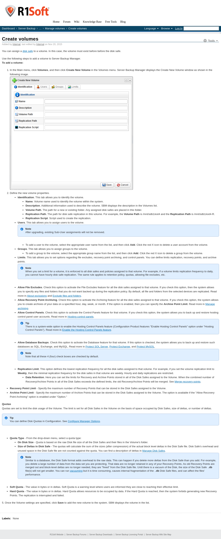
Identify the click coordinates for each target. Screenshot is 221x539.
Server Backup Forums (76, 534)
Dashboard (8, 28)
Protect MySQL (145, 346)
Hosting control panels (81, 316)
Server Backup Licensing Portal (129, 534)
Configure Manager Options (84, 421)
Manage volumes (55, 28)
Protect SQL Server (96, 346)
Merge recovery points (188, 381)
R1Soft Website (56, 534)
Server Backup (26, 28)
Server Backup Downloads (101, 534)
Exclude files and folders (67, 295)
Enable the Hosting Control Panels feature (86, 329)
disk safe (28, 51)
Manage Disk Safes (153, 450)
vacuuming (76, 470)
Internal (16, 44)
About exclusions (37, 295)
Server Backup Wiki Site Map (158, 534)
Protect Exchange (119, 346)
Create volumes (20, 39)
